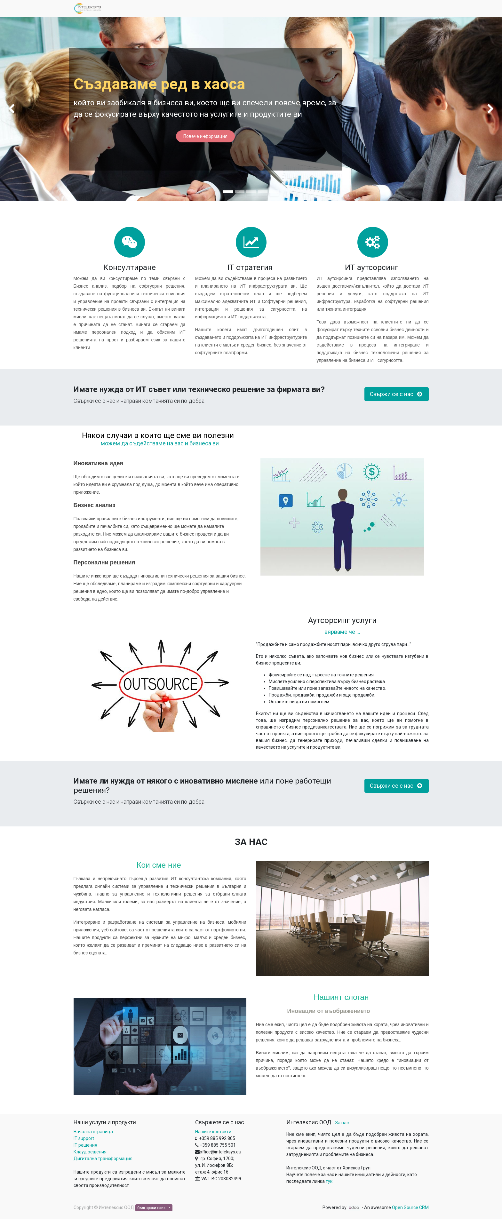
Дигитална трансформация (103, 1158)
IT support (84, 1138)
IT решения (85, 1145)
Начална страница (93, 1131)
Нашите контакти (213, 1131)
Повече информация (205, 136)
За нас (342, 1122)
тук (329, 1181)
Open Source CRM (410, 1207)
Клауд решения (90, 1151)
